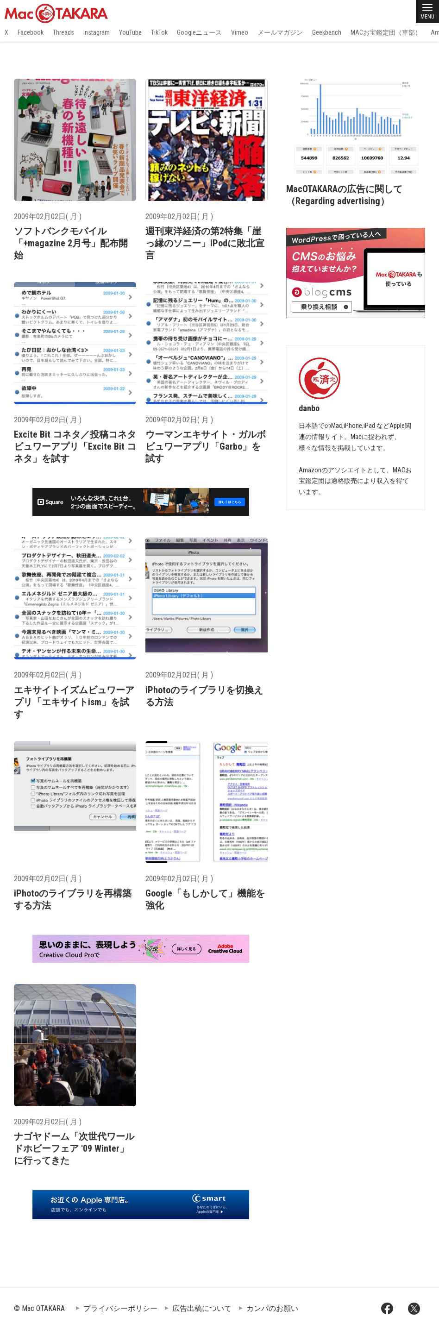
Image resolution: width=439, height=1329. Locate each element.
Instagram (96, 32)
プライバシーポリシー (120, 1308)
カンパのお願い (272, 1308)
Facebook (31, 32)
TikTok (159, 32)
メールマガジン (280, 32)
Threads (63, 32)
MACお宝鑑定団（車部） (386, 32)
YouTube (130, 32)
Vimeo (239, 32)
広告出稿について (202, 1308)
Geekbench (326, 32)
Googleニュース (199, 32)
